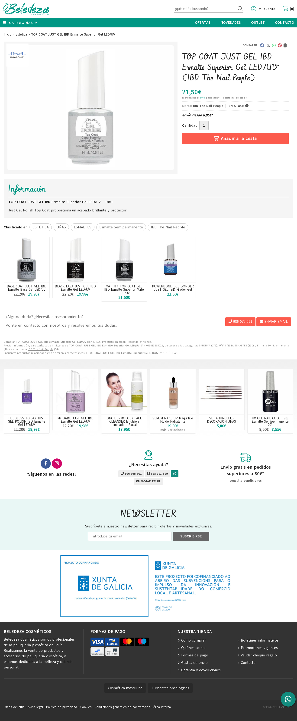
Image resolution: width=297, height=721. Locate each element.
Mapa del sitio (15, 707)
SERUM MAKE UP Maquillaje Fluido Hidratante (172, 420)
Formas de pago (194, 655)
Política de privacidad (61, 707)
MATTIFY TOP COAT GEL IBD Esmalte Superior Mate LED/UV (124, 289)
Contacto (248, 662)
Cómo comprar (193, 640)
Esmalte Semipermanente (273, 345)
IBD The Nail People (40, 349)
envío (202, 97)
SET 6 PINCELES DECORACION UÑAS (221, 420)
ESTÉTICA (204, 345)
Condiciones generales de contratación (122, 707)
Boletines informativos (259, 640)
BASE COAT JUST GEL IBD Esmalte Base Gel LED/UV (26, 288)
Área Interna (162, 707)
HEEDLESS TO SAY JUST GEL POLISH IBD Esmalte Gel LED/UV (26, 421)
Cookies (85, 707)
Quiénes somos (193, 647)
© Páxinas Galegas (277, 707)
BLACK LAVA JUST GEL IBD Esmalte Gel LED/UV (75, 288)
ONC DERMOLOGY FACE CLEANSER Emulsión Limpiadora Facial (124, 421)
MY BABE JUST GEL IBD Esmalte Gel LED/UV (75, 420)
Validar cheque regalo (259, 655)
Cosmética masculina (125, 688)
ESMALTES (241, 345)
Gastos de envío (194, 662)
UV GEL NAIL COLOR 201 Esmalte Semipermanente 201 (270, 421)
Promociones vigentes (259, 647)
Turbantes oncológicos (170, 688)
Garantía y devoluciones (201, 670)
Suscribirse (191, 536)
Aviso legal (35, 707)
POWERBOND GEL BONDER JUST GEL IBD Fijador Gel (173, 288)
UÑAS (222, 345)
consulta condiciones (245, 481)
